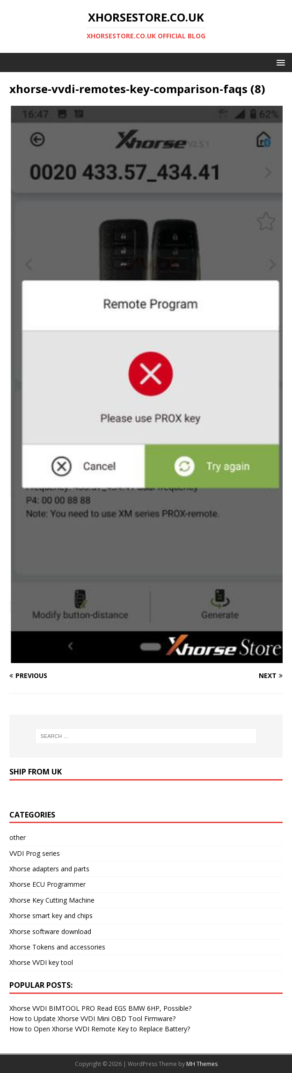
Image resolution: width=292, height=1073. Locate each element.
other (17, 837)
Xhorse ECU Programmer (47, 884)
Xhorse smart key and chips (51, 915)
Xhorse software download (50, 931)
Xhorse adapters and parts (49, 868)
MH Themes (202, 1064)
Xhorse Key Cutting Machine (52, 900)
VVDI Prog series (34, 853)
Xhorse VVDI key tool (41, 962)
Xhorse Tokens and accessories (57, 946)
